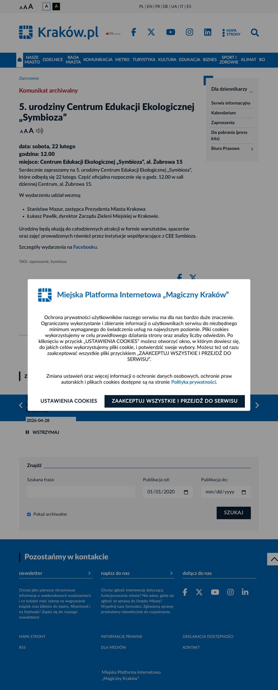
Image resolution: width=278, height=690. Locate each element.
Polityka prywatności (193, 382)
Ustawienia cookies (68, 401)
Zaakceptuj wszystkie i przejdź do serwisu (175, 401)
